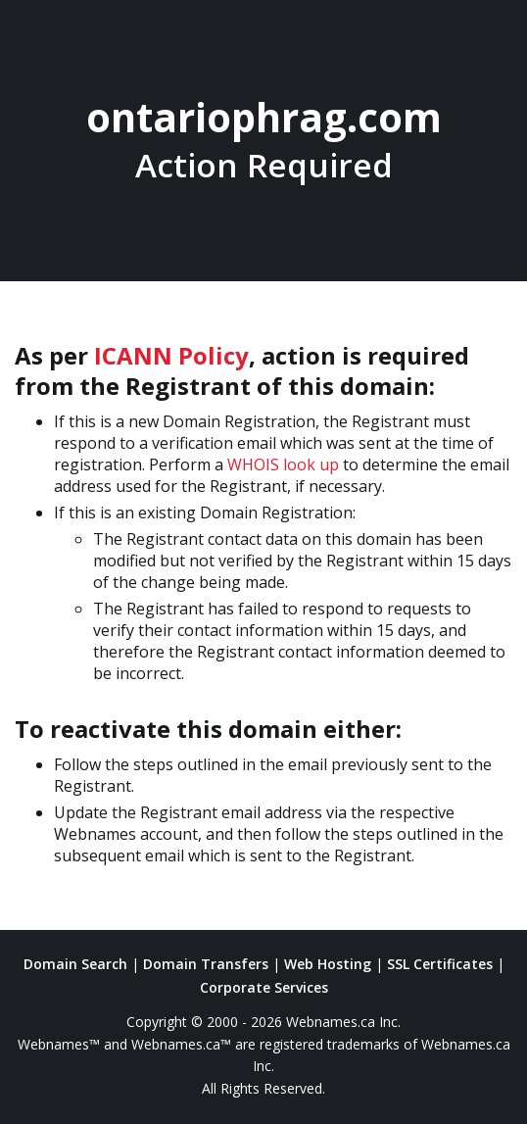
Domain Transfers (205, 963)
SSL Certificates (440, 963)
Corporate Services (264, 987)
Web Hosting (327, 963)
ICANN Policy (171, 355)
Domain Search (75, 963)
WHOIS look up (283, 464)
